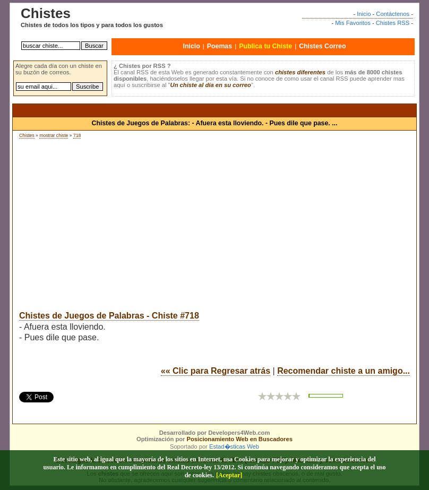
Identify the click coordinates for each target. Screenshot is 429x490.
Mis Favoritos (353, 23)
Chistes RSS (392, 23)
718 (77, 135)
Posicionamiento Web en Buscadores (240, 439)
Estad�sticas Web (234, 446)
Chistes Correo (322, 46)
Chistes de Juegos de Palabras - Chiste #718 (109, 315)
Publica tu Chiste (265, 46)
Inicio (364, 14)
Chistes (27, 135)
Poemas (219, 46)
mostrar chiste (53, 135)
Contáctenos (392, 14)
